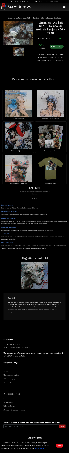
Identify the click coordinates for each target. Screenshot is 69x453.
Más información (12, 313)
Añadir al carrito (56, 46)
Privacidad (7, 383)
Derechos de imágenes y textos (14, 410)
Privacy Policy (39, 448)
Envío (6, 371)
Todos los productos (19, 18)
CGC (5, 399)
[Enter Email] (31, 426)
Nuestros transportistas (11, 375)
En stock (6, 367)
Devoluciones (8, 402)
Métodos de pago (9, 379)
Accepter (59, 446)
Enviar (62, 426)
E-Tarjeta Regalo (9, 406)
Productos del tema (47, 18)
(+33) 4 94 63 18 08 (22, 1)
